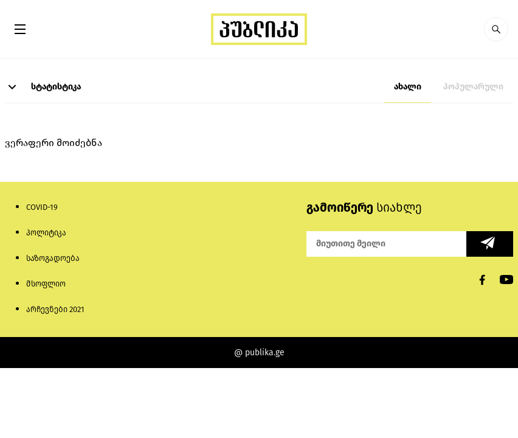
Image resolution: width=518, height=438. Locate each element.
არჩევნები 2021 (55, 309)
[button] (496, 29)
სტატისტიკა (43, 87)
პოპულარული (473, 87)
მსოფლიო (46, 283)
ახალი (407, 87)
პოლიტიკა (46, 232)
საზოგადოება (53, 258)
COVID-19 (42, 207)
